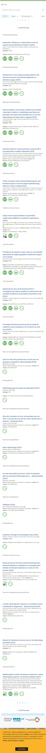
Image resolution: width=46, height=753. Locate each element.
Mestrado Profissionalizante (11, 102)
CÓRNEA (24, 231)
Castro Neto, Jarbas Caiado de (33, 224)
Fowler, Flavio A (7, 188)
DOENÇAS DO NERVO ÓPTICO (26, 453)
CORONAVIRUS (12, 337)
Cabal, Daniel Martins (8, 119)
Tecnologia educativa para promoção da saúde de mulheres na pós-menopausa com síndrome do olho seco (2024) (21, 327)
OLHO (33, 542)
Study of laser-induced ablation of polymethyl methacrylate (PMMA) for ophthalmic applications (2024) (21, 218)
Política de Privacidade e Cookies (13, 741)
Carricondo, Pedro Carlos (9, 608)
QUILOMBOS (24, 266)
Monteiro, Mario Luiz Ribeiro (10, 157)
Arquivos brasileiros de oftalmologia (17, 158)
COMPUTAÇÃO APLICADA (10, 268)
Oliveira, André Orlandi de (9, 572)
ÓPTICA (25, 579)
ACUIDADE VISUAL (13, 126)
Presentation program (13, 228)
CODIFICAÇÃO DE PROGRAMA (26, 268)
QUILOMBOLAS (16, 266)
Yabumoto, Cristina (17, 188)
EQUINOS (17, 54)
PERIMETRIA (16, 160)
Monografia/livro (8, 380)
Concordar (21, 749)
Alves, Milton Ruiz (19, 610)
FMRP (10, 123)
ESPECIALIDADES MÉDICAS (25, 396)
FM (33, 158)
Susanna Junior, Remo (9, 423)
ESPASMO (20, 195)
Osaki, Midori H (27, 188)
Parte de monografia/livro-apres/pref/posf (16, 352)
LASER (10, 89)
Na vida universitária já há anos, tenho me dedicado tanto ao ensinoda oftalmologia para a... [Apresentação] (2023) (23, 476)
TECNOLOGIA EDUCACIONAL (16, 339)
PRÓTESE (30, 304)
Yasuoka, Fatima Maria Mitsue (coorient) (14, 83)
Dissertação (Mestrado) (10, 35)
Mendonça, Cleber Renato (16, 224)
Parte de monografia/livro (11, 440)
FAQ (5, 728)
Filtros (5, 16)
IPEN (10, 261)
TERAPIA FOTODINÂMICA (15, 579)
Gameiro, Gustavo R (37, 188)
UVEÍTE (20, 687)
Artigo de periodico (9, 141)
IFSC (9, 85)
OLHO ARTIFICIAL (22, 304)
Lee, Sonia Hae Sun (22, 608)
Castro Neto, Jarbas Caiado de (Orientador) (29, 82)
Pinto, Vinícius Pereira (9, 82)
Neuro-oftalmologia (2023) (12, 447)
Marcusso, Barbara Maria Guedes (16, 680)
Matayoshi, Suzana (17, 189)
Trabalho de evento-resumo (11, 208)
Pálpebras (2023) (9, 505)
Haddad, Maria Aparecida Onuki (32, 155)
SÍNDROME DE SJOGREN (29, 687)
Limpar (43, 16)
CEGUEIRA (29, 126)
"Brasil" (14, 16)
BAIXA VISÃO (22, 126)
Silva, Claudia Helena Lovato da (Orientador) (29, 298)
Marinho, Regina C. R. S (31, 189)
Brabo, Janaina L (7, 189)
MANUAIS (11, 616)
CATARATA (27, 264)
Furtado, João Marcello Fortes (11, 679)
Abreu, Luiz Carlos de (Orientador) (32, 331)
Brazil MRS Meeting (35, 228)
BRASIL (26, 195)
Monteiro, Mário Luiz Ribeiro (10, 449)
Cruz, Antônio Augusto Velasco (18, 684)
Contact (42, 728)
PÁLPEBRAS (21, 510)
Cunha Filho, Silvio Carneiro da (11, 259)
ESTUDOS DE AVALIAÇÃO (35, 266)
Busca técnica (31, 728)
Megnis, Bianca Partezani (16, 155)
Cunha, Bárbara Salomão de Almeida (27, 682)
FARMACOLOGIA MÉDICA (15, 542)
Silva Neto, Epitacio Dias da (30, 153)
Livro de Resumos (12, 576)
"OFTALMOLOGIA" (27, 16)
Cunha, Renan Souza (22, 222)
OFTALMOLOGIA (25, 54)
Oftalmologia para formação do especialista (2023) (21, 388)
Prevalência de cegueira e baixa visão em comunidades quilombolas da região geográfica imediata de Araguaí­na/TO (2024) (22, 254)
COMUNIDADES (7, 266)
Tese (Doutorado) (8, 244)
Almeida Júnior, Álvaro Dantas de (12, 331)
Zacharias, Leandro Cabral (27, 157)
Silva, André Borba (8, 506)
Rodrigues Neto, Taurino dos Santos (12, 153)
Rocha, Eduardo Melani (33, 684)
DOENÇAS (33, 264)
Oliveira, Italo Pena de (25, 679)
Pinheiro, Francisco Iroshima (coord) (13, 536)
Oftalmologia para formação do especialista (19, 366)
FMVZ (10, 51)
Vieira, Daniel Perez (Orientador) (30, 259)
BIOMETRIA (11, 54)
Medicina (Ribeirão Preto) (14, 686)
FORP (10, 300)
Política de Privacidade (16, 728)
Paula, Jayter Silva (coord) (30, 536)
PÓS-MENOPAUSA (32, 337)
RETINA (10, 160)
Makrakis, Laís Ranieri (9, 298)
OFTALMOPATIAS (7, 689)
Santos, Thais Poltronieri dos (10, 47)
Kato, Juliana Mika (33, 608)
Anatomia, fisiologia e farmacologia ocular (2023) (20, 535)
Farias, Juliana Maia (31, 680)
